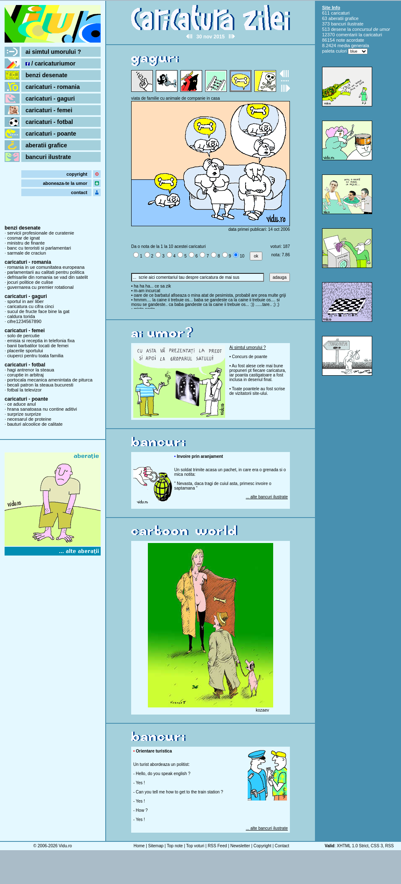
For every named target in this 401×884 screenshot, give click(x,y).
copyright (76, 174)
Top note (175, 846)
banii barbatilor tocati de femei (38, 345)
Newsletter (240, 846)
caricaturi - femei (48, 110)
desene (338, 29)
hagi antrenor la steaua (30, 369)
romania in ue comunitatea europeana (45, 267)
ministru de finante (26, 242)
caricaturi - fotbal (49, 122)
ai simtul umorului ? (53, 51)
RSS (389, 846)
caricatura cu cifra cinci (30, 306)
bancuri (338, 23)
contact (79, 192)
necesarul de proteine (29, 419)
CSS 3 (377, 846)
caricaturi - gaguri (50, 98)
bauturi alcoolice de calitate (35, 424)
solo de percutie (23, 335)
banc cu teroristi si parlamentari (39, 247)
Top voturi (195, 846)
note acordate (350, 40)
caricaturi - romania (52, 86)
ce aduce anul (21, 404)
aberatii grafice (46, 145)
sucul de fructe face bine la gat (38, 311)
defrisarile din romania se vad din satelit (47, 277)
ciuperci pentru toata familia (35, 355)
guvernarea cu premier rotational (40, 287)
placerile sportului (25, 350)
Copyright (263, 846)
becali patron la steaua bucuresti (40, 384)
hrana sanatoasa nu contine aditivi (42, 409)
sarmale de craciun (26, 252)
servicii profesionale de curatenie (40, 232)
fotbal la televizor (24, 389)
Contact (282, 846)
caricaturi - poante (50, 133)
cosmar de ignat (23, 237)
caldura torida (21, 316)
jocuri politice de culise (30, 282)
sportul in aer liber (25, 301)
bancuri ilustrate (48, 157)
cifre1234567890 (24, 321)
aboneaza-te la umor (65, 183)
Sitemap (156, 846)
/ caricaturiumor (50, 63)
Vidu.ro (65, 846)
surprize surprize (24, 414)
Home (139, 846)
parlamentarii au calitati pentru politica (45, 272)
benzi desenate (46, 75)
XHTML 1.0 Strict (352, 846)
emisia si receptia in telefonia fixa (40, 340)
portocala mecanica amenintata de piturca (49, 379)
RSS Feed (217, 846)
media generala (353, 45)
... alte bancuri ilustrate (267, 497)
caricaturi (340, 12)
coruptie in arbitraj (25, 374)
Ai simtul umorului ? (247, 347)
